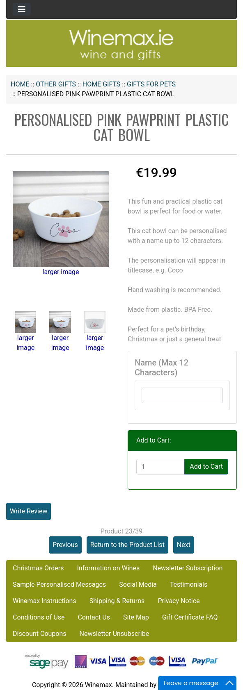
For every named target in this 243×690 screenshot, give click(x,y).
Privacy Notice (178, 601)
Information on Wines (108, 568)
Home (20, 84)
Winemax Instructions (44, 601)
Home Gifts (102, 84)
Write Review (28, 511)
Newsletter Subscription (187, 568)
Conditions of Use (38, 617)
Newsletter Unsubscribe (114, 634)
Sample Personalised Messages (59, 584)
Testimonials (188, 584)
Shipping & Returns (117, 601)
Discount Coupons (39, 634)
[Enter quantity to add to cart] (160, 466)
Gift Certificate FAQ (190, 617)
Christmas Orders (38, 568)
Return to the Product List (127, 545)
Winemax (98, 685)
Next (183, 545)
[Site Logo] (121, 44)
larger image (25, 335)
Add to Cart (206, 466)
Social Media (138, 584)
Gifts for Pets (151, 84)
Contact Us (94, 617)
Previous (65, 545)
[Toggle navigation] (22, 9)
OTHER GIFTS (56, 84)
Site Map (136, 617)
